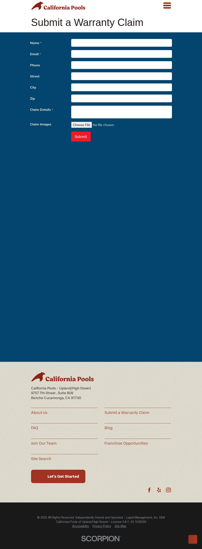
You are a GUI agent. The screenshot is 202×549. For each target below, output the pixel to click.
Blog (108, 428)
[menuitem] (80, 526)
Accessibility (80, 526)
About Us (39, 412)
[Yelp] (159, 490)
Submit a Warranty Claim (126, 412)
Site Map (120, 526)
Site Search (41, 459)
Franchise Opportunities (126, 443)
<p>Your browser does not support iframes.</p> (101, 197)
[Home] (58, 5)
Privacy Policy (102, 526)
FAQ (34, 428)
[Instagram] (168, 490)
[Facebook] (149, 490)
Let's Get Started (63, 476)
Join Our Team (44, 443)
